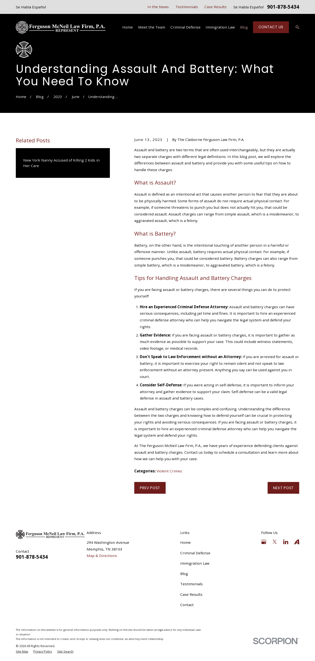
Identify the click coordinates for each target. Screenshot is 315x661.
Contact (187, 604)
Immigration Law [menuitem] (220, 27)
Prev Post (150, 487)
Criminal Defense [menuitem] (185, 27)
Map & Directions (102, 555)
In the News (158, 6)
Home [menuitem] (127, 27)
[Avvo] (296, 541)
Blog (184, 573)
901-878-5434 (283, 7)
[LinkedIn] (285, 541)
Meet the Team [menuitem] (151, 27)
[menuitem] (22, 651)
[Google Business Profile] (263, 541)
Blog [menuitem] (244, 27)
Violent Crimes (169, 471)
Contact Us (271, 26)
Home (185, 542)
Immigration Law (194, 563)
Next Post (283, 487)
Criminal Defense (195, 553)
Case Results (215, 6)
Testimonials (186, 6)
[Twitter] (274, 541)
